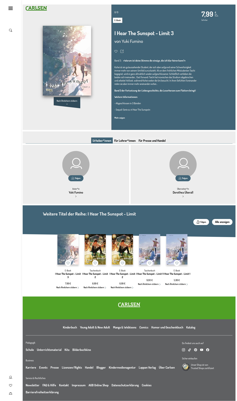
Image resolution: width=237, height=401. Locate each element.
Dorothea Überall (183, 192)
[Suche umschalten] (11, 30)
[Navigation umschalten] (10, 8)
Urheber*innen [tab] (102, 141)
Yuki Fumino (132, 41)
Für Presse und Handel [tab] (152, 141)
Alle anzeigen (222, 222)
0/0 (116, 12)
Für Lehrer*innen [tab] (125, 141)
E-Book (117, 20)
